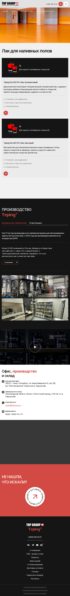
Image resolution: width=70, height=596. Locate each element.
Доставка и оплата (35, 568)
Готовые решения (35, 564)
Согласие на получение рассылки (35, 590)
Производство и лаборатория (14, 223)
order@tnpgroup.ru (13, 405)
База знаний (35, 561)
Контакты (35, 579)
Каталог (14, 11)
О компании (35, 550)
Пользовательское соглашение (35, 593)
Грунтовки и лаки (27, 11)
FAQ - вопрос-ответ (35, 554)
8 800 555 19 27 (52, 4)
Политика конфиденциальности (35, 587)
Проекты (35, 557)
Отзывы (35, 571)
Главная (5, 11)
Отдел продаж (35, 223)
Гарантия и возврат (35, 575)
